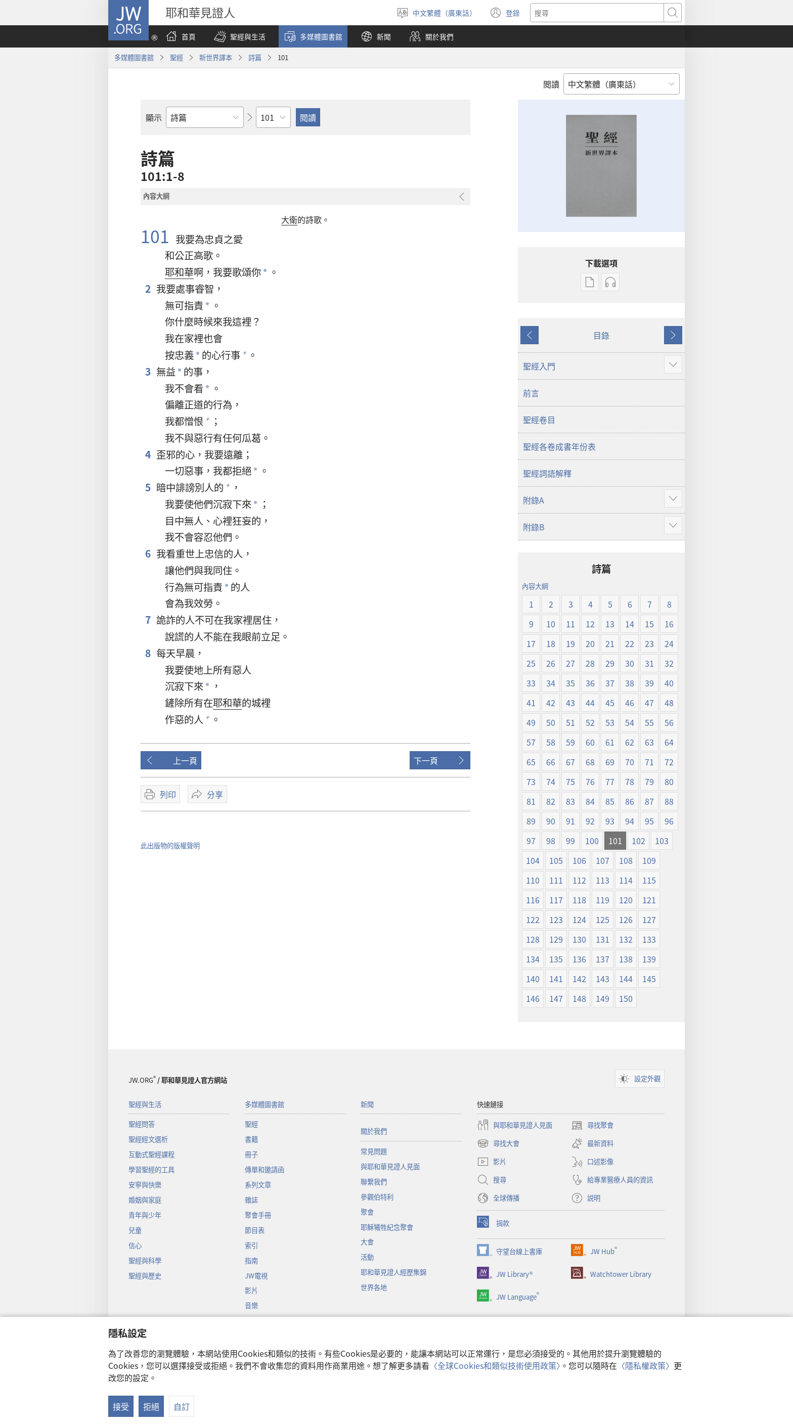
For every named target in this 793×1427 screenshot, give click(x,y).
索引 (251, 1245)
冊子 (251, 1154)
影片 (251, 1290)
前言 (531, 393)
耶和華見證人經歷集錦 (393, 1272)
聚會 (367, 1212)
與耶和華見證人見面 (390, 1166)
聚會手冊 (258, 1215)
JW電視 (256, 1275)
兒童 (135, 1230)
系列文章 (258, 1184)
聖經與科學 (144, 1260)
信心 (135, 1245)
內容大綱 (535, 586)
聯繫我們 (374, 1181)
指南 (251, 1260)
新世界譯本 (215, 57)
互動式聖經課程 (151, 1154)
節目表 (255, 1230)
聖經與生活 (144, 1104)
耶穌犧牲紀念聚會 (387, 1227)
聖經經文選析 (148, 1139)
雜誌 (251, 1200)
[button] (240, 36)
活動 (367, 1257)
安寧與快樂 (144, 1184)
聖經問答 (141, 1124)
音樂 (251, 1305)
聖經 (176, 57)
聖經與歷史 (144, 1275)
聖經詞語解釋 (547, 473)
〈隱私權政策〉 (645, 1365)
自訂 (181, 1406)
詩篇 (254, 57)
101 (157, 235)
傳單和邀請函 (264, 1169)
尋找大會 (498, 1143)
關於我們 (374, 1131)
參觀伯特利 (377, 1197)
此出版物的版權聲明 (170, 845)
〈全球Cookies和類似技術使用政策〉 (494, 1365)
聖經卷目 (539, 419)
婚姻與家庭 (144, 1200)
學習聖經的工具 (151, 1169)
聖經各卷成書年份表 (559, 446)
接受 (121, 1406)
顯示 (154, 117)
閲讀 (551, 84)
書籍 (251, 1139)
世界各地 (374, 1287)
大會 (367, 1242)
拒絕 (151, 1406)
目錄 (601, 335)
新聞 (367, 1104)
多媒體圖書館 (134, 57)
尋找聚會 (592, 1125)
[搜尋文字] (597, 12)
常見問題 (374, 1151)
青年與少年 (144, 1215)
